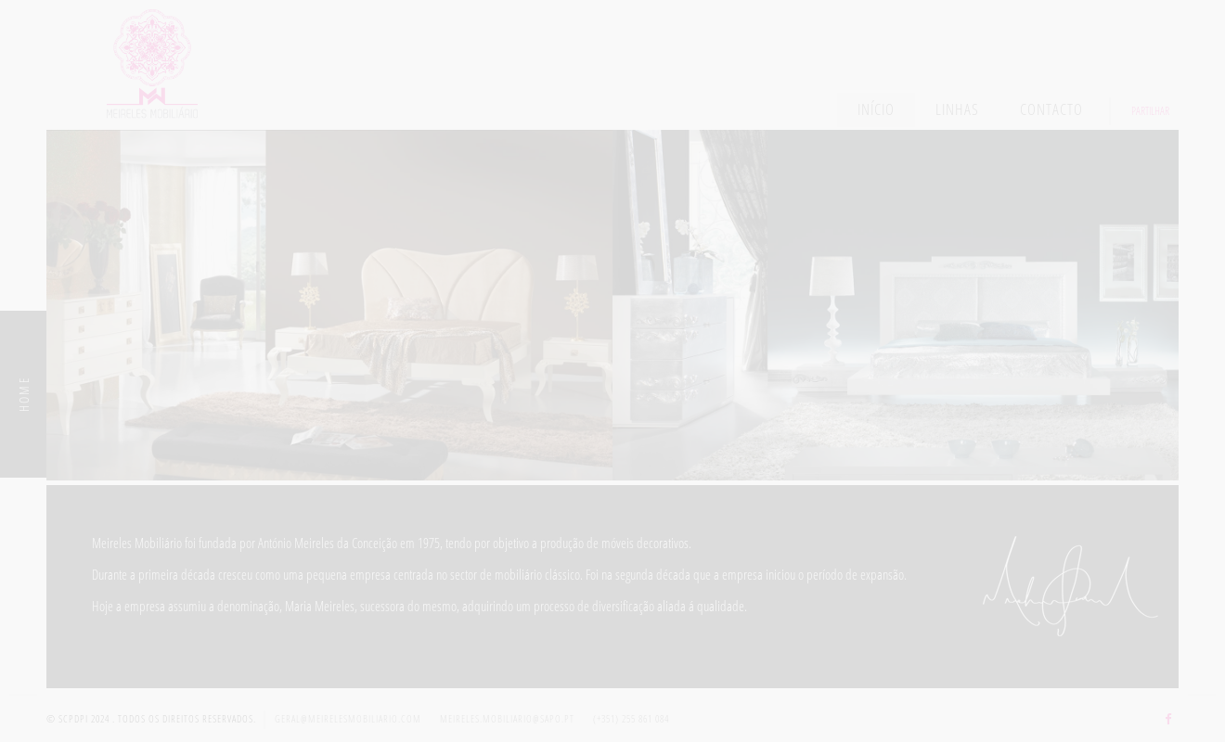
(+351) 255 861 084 (631, 718)
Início (876, 109)
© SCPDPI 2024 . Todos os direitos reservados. (151, 718)
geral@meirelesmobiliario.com (348, 718)
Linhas (957, 109)
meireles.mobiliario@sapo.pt (507, 718)
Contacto (1051, 109)
